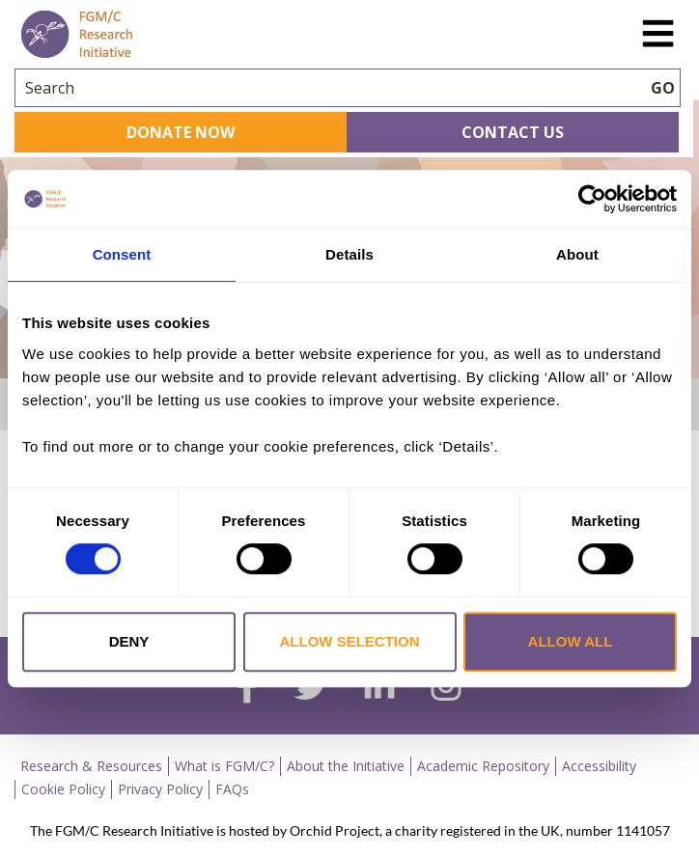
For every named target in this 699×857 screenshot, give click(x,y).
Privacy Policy (160, 789)
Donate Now (180, 132)
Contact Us (512, 132)
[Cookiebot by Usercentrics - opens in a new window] (592, 198)
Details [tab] (349, 254)
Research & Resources (91, 766)
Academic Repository (483, 766)
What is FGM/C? (224, 766)
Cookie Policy (63, 789)
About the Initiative (346, 766)
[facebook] (247, 688)
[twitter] (310, 688)
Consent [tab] (122, 254)
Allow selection (350, 641)
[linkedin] (379, 687)
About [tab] (577, 254)
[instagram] (446, 687)
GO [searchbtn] (663, 87)
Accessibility (599, 766)
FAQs (232, 789)
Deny (129, 641)
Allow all (570, 641)
